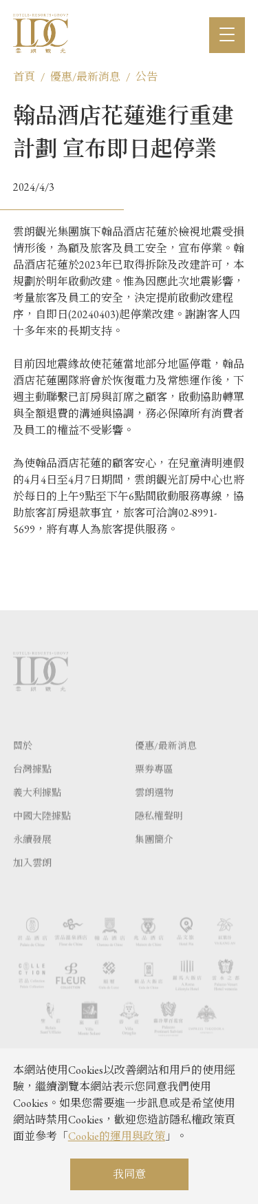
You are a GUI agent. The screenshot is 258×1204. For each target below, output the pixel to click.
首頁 (24, 77)
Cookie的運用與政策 (116, 1136)
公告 (147, 77)
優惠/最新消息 (85, 77)
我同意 (129, 1174)
